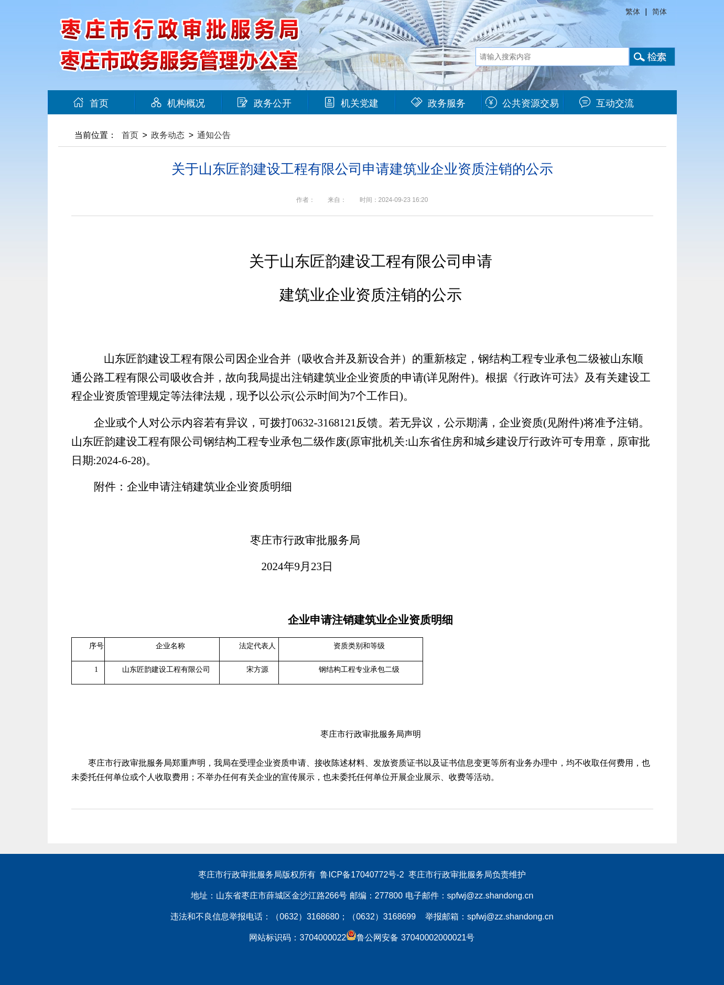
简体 (659, 11)
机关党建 (351, 103)
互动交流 (606, 103)
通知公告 (214, 135)
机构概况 (177, 103)
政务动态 (168, 135)
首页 (91, 103)
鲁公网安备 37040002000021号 (410, 937)
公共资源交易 (522, 103)
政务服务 (438, 103)
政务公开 (264, 103)
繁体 (632, 11)
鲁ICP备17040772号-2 (362, 874)
